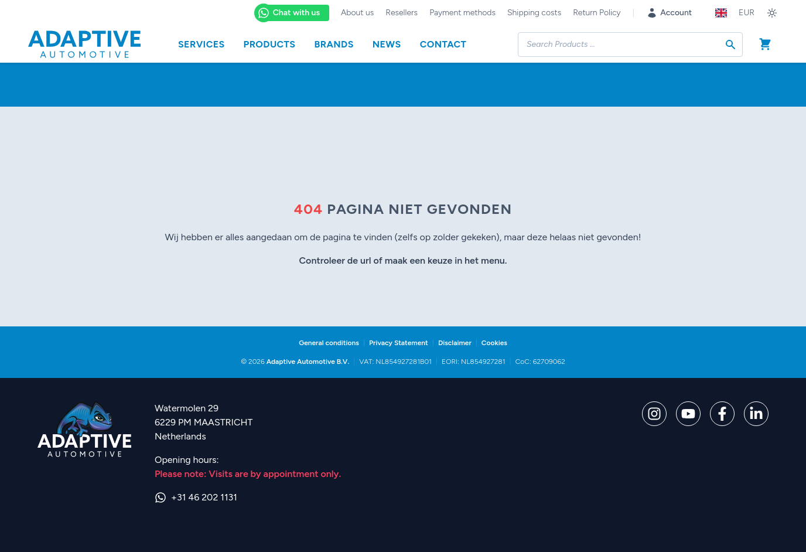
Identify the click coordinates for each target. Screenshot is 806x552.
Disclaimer (455, 343)
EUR (746, 13)
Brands (333, 44)
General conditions (329, 343)
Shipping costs (534, 13)
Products (270, 44)
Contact (443, 44)
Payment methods (462, 13)
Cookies (494, 343)
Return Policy (596, 13)
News (387, 44)
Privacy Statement (398, 343)
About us (357, 13)
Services (201, 44)
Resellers (401, 13)
